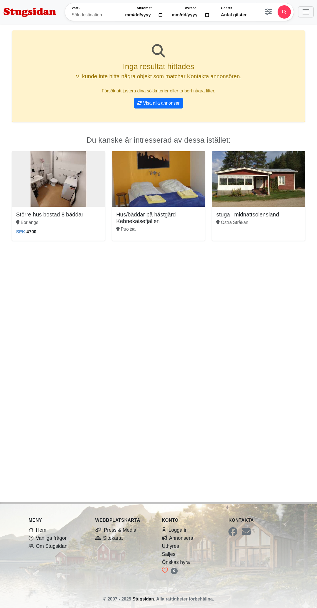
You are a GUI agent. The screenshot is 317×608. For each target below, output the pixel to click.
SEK (20, 231)
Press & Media (115, 530)
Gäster (226, 8)
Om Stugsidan (48, 546)
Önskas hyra (176, 562)
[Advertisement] (158, 286)
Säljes (168, 554)
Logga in (175, 530)
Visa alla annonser (158, 103)
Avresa (191, 8)
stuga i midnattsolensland (247, 214)
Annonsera (177, 538)
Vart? (76, 8)
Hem (37, 530)
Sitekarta (109, 538)
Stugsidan (143, 599)
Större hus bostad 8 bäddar (49, 214)
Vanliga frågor (48, 538)
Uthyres (170, 546)
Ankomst (144, 8)
